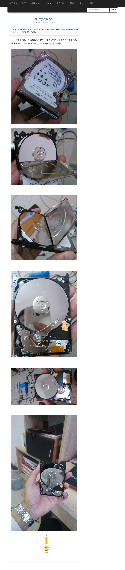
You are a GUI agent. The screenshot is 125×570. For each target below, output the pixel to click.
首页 (24, 3)
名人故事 (60, 3)
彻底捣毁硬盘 (44, 19)
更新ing (93, 3)
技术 (48, 3)
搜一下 (113, 9)
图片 (82, 3)
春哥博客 (13, 3)
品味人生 (35, 3)
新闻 (72, 3)
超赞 (46, 554)
